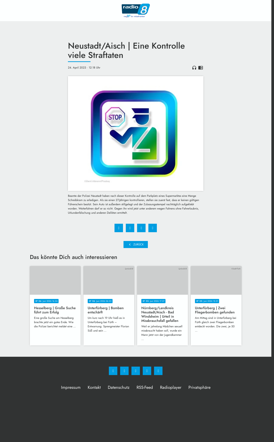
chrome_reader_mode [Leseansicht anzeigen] (200, 67)
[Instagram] (124, 371)
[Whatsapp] (135, 371)
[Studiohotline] (147, 371)
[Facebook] (113, 371)
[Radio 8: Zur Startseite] (135, 11)
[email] (158, 371)
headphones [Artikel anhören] (194, 67)
